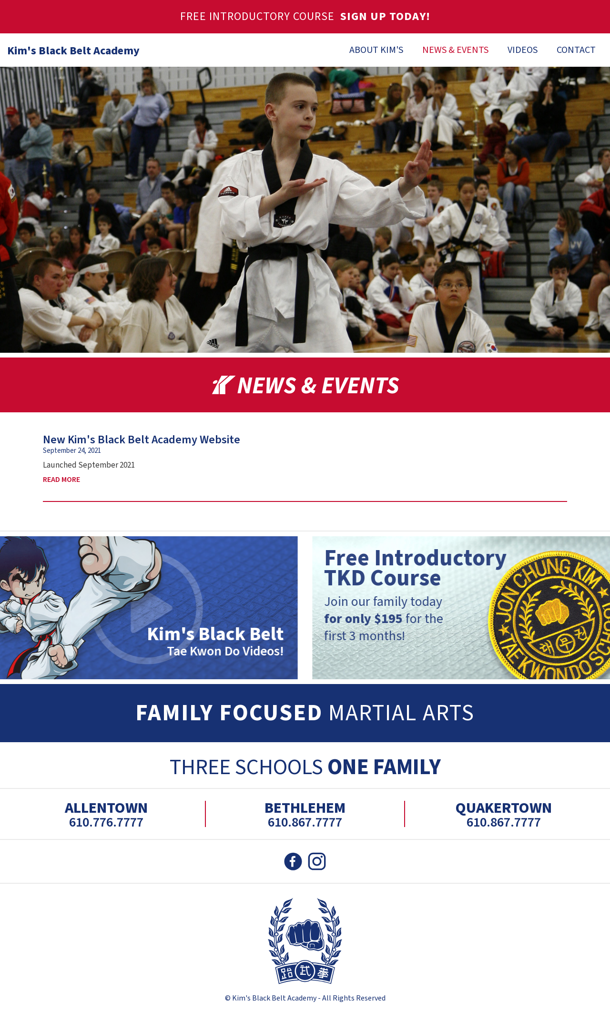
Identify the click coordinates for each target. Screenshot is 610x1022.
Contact (576, 50)
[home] (70, 48)
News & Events (455, 50)
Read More (61, 479)
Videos (523, 50)
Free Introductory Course (305, 16)
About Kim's (376, 50)
